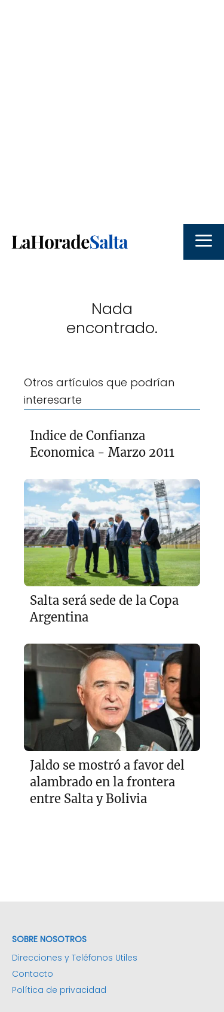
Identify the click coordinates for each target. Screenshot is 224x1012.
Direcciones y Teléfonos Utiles (74, 958)
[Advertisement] (112, 112)
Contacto (32, 974)
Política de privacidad (59, 990)
